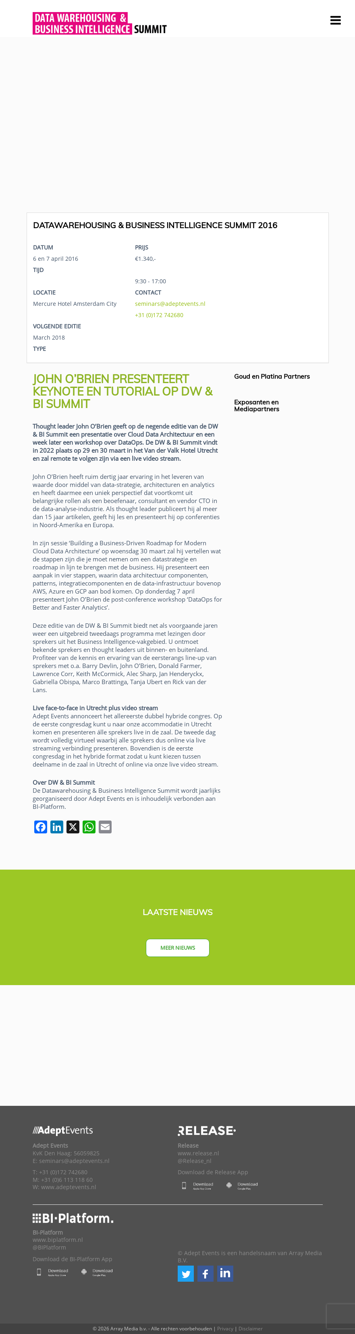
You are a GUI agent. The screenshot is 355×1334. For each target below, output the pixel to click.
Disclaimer (251, 1328)
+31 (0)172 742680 (159, 315)
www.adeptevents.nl (68, 1187)
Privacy (225, 1328)
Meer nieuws (177, 947)
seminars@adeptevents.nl (170, 303)
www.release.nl (198, 1153)
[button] (186, 1274)
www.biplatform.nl (58, 1239)
